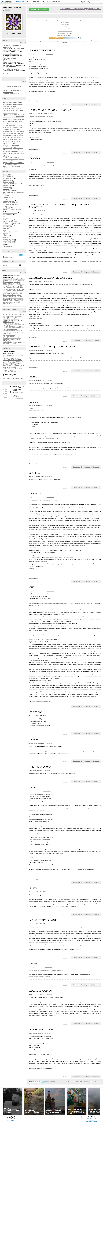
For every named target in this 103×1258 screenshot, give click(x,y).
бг (15, 108)
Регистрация (20, 1)
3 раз (37, 100)
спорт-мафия (6, 151)
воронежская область (10, 115)
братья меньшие (7, 187)
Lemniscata (15, 287)
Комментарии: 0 (14, 93)
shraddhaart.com (65, 22)
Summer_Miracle (17, 292)
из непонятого (7, 197)
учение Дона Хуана (8, 241)
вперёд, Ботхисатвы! (9, 190)
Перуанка (11, 300)
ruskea (10, 102)
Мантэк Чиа (6, 206)
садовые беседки (65, 24)
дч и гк (15, 125)
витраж (15, 111)
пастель (10, 143)
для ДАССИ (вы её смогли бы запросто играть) (12, 91)
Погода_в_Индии (8, 340)
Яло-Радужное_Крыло (9, 343)
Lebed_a (9, 287)
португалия (7, 146)
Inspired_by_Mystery (13, 286)
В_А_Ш (19, 295)
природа (15, 146)
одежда (16, 139)
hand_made (20, 365)
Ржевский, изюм (7, 182)
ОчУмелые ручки (7, 214)
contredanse (17, 282)
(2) (21, 62)
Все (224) (23, 272)
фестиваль (21, 159)
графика (11, 119)
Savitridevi (5, 327)
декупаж (5, 123)
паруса (5, 143)
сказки (4, 228)
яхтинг (17, 166)
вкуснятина (6, 189)
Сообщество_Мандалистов (10, 358)
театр (23, 155)
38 (88, 1082)
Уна (24, 342)
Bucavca (15, 280)
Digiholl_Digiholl (7, 283)
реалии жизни (7, 225)
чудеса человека (7, 246)
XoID (20, 293)
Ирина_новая (19, 298)
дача (12, 121)
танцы (4, 237)
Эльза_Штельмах (8, 303)
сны (4, 230)
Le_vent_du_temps (8, 325)
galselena (11, 285)
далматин (6, 121)
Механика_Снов (16, 338)
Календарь (98, 1082)
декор (21, 121)
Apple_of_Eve (6, 317)
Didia (15, 320)
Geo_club (14, 365)
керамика (6, 131)
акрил (13, 104)
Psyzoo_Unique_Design (17, 378)
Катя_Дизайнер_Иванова (10, 336)
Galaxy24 (5, 285)
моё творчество (10, 137)
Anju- (14, 316)
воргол (8, 112)
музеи (5, 139)
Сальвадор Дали (7, 226)
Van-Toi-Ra (12, 327)
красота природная (8, 201)
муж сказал (20, 137)
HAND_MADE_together (9, 367)
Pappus (20, 326)
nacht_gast (21, 289)
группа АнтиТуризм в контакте (64, 35)
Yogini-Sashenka (7, 329)
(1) (20, 54)
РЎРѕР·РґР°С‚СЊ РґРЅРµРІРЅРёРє (39, 9)
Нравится (88, 104)
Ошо (4, 216)
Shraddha (3, 10)
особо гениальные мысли (10, 213)
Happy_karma (21, 285)
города (15, 117)
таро (4, 155)
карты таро (16, 129)
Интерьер (5, 363)
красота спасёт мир (8, 202)
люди (9, 135)
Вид (84, 2)
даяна (16, 121)
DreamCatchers (7, 365)
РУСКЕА (65, 26)
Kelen (20, 286)
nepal (4, 290)
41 (81, 1082)
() (81, 104)
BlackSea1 (6, 280)
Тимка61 (20, 342)
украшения (16, 157)
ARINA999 (21, 314)
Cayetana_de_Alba (8, 282)
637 (77, 1082)
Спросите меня (7, 234)
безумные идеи (7, 185)
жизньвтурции (7, 176)
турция (6, 157)
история (13, 127)
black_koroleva (7, 330)
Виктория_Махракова (9, 333)
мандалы (15, 135)
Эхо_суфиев (9, 370)
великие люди (7, 110)
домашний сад (16, 123)
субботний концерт (9, 153)
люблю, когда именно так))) (11, 62)
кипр (15, 131)
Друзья (10, 7)
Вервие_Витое (7, 296)
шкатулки (14, 164)
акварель (7, 104)
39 (86, 1082)
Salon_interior (6, 378)
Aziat (23, 279)
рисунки (22, 146)
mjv (4, 332)
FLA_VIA (19, 320)
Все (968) (23, 42)
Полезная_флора (18, 361)
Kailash (16, 323)
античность (10, 106)
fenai (12, 330)
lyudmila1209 (20, 330)
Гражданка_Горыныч (9, 298)
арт (15, 106)
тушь (11, 157)
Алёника (9, 295)
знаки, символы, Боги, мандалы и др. (13, 192)
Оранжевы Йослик (19, 299)
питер (14, 143)
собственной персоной (9, 232)
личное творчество (8, 204)
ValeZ (17, 293)
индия (20, 125)
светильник (19, 148)
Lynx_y (21, 287)
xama (21, 332)
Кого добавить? (17, 279)
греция (18, 119)
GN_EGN (5, 322)
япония (13, 166)
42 (80, 1082)
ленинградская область (10, 133)
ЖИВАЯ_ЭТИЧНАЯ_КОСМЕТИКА (12, 360)
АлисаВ (14, 295)
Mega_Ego (15, 289)
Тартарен (18, 302)
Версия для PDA (91, 1249)
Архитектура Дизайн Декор (10, 183)
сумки (18, 153)
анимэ (4, 106)
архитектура (8, 108)
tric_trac (13, 293)
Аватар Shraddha (13, 22)
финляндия (5, 160)
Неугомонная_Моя (8, 299)
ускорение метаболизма (10, 159)
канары (19, 127)
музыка (10, 139)
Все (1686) (23, 311)
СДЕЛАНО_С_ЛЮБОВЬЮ (10, 368)
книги (22, 131)
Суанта (13, 302)
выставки (20, 115)
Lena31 (22, 325)
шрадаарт (7, 166)
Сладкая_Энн (7, 302)
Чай (4, 244)
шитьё (10, 164)
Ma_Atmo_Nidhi (7, 289)
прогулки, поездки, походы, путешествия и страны (10, 222)
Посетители (16, 396)
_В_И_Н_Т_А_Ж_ (8, 361)
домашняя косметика (8, 125)
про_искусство (7, 355)
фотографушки (7, 242)
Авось (46, 1)
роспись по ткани (7, 148)
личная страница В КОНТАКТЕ (65, 33)
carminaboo (21, 280)
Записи (5, 7)
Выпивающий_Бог (17, 296)
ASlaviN (5, 316)
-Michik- (5, 314)
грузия (23, 119)
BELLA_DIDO (6, 319)
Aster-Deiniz (14, 317)
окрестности (8, 141)
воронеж (13, 113)
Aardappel (10, 316)
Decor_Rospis (13, 364)
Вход (28, 1)
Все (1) (24, 81)
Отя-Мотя (5, 300)
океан (20, 139)
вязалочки (8, 357)
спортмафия (14, 151)
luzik (15, 330)
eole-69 (20, 283)
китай (18, 131)
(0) (10, 47)
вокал (4, 113)
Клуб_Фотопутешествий (9, 371)
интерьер (6, 127)
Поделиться (96, 104)
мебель (20, 135)
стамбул (20, 151)
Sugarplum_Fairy (7, 292)
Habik (15, 285)
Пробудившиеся (7, 220)
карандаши (7, 129)
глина (9, 117)
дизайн (10, 124)
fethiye (5, 102)
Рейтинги (37, 1)
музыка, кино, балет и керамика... (12, 209)
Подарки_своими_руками (10, 342)
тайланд (22, 153)
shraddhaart (18, 102)
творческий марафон (13, 155)
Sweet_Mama (6, 293)
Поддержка (82, 2)
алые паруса (19, 104)
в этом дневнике (8, 257)
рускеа (13, 148)
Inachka (5, 286)
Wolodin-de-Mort (19, 327)
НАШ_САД (12, 363)
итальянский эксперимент (11, 54)
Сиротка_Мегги (18, 300)
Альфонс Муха (7, 180)
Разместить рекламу (92, 1252)
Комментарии (17, 7)
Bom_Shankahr (15, 319)
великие (19, 108)
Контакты (91, 1250)
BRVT (10, 280)
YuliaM (4, 295)
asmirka (14, 329)
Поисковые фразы (18, 398)
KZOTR (5, 287)
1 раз (37, 149)
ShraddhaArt (6, 175)
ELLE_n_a (15, 283)
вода (21, 110)
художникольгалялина (12, 163)
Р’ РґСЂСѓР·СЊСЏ (15, 33)
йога (4, 199)
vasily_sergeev (15, 332)
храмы (11, 161)
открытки (16, 141)
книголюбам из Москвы (10, 69)
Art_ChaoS (6, 364)
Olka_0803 (9, 290)
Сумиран (5, 235)
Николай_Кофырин (8, 339)
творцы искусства (8, 239)
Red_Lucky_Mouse (17, 290)
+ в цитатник (49, 54)
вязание (5, 117)
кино (11, 131)
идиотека (5, 195)
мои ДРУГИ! (6, 208)
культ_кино (18, 363)
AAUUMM (14, 314)
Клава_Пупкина (16, 275)
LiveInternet (6, 2)
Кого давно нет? (7, 279)
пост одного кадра (8, 178)
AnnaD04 (19, 316)
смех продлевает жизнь (12, 150)
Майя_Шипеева (7, 338)
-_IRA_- (9, 314)
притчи (5, 218)
